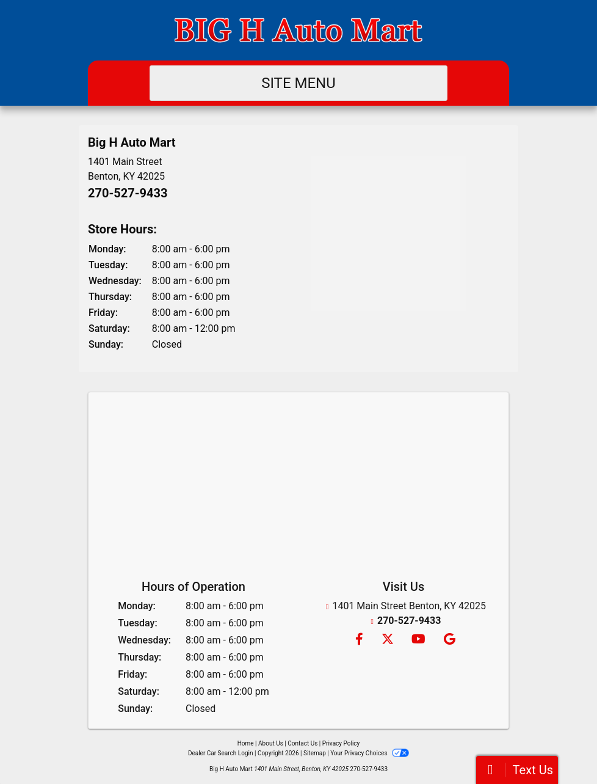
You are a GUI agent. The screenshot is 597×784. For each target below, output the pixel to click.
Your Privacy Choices (369, 753)
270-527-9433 (128, 193)
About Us (270, 743)
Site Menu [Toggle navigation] (298, 83)
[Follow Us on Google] (447, 640)
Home (245, 743)
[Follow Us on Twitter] (387, 640)
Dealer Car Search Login (220, 753)
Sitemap (314, 753)
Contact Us (302, 743)
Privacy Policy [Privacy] (341, 743)
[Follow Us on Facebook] (359, 640)
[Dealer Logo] (298, 30)
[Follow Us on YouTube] (418, 640)
